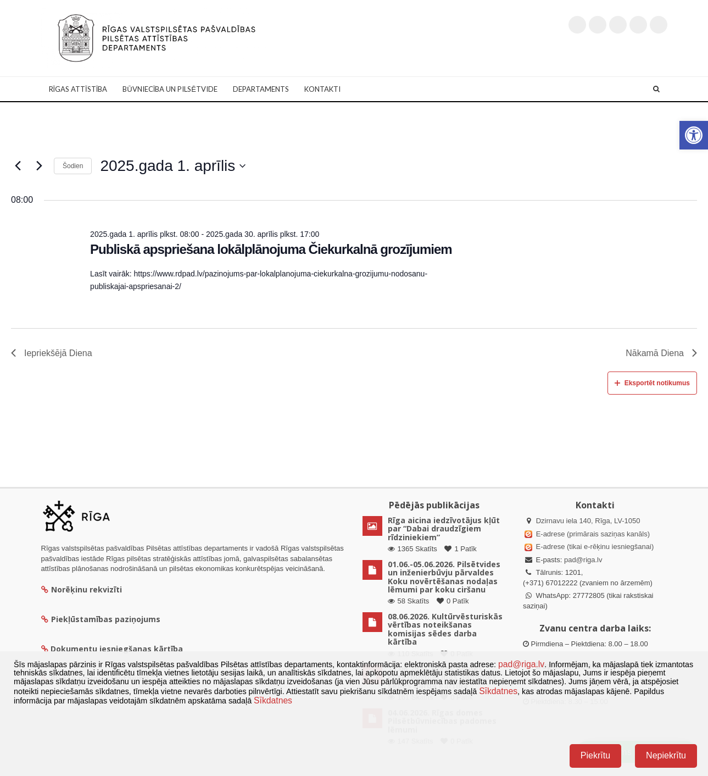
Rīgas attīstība (78, 89)
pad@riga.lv (583, 560)
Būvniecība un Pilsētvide (170, 89)
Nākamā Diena (661, 353)
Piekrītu (595, 755)
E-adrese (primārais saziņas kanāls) (593, 534)
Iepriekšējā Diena (51, 353)
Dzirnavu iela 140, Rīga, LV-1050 (588, 521)
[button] (693, 135)
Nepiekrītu (666, 755)
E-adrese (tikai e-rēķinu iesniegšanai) (594, 546)
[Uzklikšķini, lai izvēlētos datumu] (173, 166)
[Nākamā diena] (39, 166)
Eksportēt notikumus (652, 383)
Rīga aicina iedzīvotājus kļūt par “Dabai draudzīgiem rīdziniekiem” (444, 528)
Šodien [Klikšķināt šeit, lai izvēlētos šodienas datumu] (73, 166)
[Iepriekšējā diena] (17, 166)
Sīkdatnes (498, 691)
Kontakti (322, 89)
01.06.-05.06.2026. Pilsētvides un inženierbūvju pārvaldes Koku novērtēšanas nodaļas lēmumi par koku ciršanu (444, 577)
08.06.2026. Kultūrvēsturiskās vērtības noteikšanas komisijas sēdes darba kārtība (445, 629)
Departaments (261, 89)
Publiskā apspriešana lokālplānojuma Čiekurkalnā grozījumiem (271, 249)
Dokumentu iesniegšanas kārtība (117, 649)
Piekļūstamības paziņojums (100, 619)
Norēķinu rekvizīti (81, 589)
